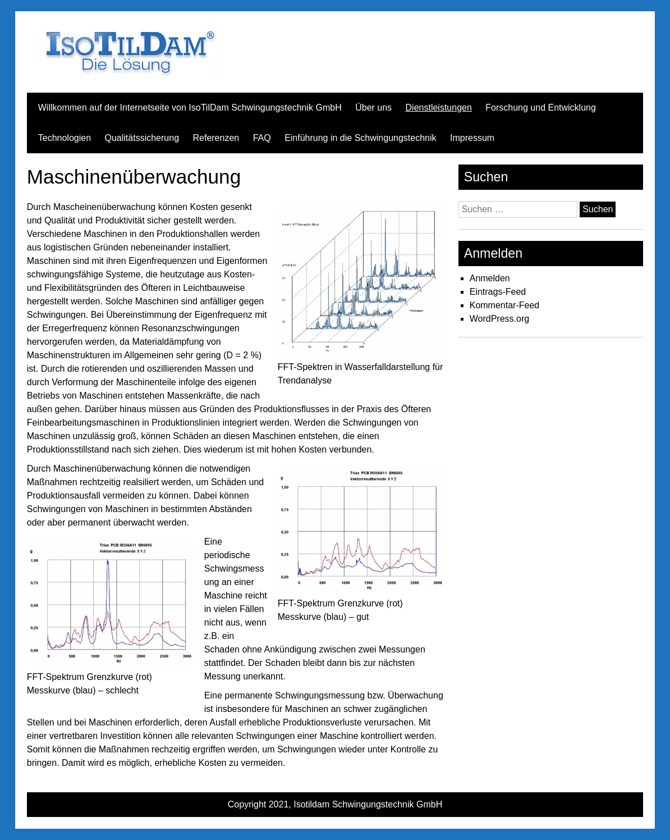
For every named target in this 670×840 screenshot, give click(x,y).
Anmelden (490, 278)
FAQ (262, 138)
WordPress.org (499, 318)
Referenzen (215, 138)
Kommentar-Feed (505, 305)
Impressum (472, 138)
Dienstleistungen (439, 107)
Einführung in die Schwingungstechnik (360, 138)
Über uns (373, 107)
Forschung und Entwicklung (540, 107)
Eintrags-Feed (498, 291)
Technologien (64, 138)
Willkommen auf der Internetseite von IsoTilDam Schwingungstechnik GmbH (190, 107)
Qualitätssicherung (142, 138)
